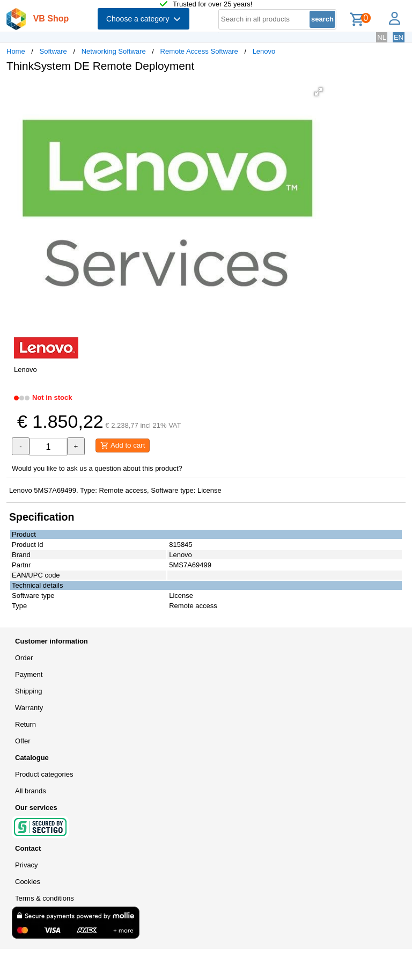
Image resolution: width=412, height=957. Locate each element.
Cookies (27, 882)
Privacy (26, 865)
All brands (30, 791)
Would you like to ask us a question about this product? (97, 468)
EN (398, 37)
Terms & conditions (44, 898)
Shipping (28, 691)
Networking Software (114, 51)
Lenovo (264, 51)
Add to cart (122, 445)
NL (381, 37)
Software (53, 51)
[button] (318, 91)
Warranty (29, 708)
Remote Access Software (199, 51)
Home (15, 51)
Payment (28, 674)
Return (25, 724)
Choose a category (143, 18)
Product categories (44, 774)
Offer (23, 741)
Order (24, 658)
